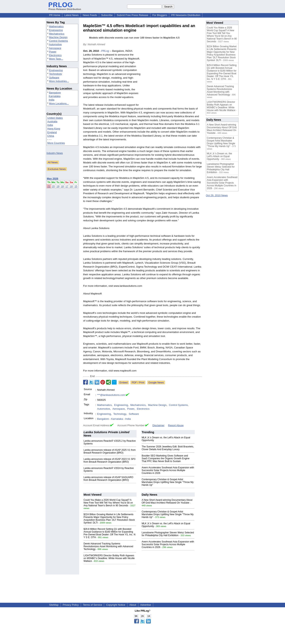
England (52, 132)
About (132, 604)
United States (55, 117)
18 (62, 186)
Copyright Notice (115, 604)
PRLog (105, 50)
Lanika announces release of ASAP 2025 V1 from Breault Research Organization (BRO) (110, 451)
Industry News (55, 153)
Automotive (55, 44)
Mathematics (56, 26)
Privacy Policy (71, 604)
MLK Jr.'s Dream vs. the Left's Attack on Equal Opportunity (219, 156)
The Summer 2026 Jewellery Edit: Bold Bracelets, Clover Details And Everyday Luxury (168, 448)
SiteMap (54, 604)
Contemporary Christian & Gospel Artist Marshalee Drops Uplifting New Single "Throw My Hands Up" (168, 482)
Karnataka (54, 96)
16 (71, 186)
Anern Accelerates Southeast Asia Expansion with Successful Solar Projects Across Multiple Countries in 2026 (168, 470)
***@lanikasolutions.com (111, 394)
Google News (156, 382)
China (50, 135)
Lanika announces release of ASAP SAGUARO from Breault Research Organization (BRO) (108, 478)
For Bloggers (159, 15)
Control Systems (58, 40)
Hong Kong (53, 128)
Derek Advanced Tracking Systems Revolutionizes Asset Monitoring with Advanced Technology (108, 546)
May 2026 (52, 178)
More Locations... (59, 103)
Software (54, 77)
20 (53, 186)
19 (57, 186)
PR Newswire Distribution (185, 15)
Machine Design (58, 37)
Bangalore (55, 92)
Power (52, 51)
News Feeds (90, 15)
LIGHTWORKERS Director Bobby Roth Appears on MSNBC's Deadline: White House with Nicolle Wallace (109, 558)
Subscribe (107, 15)
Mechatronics (56, 33)
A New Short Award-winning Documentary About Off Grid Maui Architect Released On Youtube (167, 501)
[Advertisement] (172, 78)
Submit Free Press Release (132, 15)
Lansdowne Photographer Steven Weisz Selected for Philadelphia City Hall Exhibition (168, 534)
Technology (55, 73)
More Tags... (56, 58)
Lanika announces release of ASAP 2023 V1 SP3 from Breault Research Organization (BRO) (109, 460)
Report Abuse (176, 425)
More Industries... (59, 81)
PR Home (54, 15)
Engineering (56, 30)
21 (49, 186)
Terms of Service (92, 604)
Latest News (71, 15)
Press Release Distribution (64, 8)
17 (67, 186)
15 (75, 186)
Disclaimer (158, 425)
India (51, 99)
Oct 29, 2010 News (217, 195)
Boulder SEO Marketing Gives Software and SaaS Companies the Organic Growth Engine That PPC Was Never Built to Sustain (165, 458)
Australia (52, 121)
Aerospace (55, 48)
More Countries (56, 142)
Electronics (55, 55)
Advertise (145, 604)
